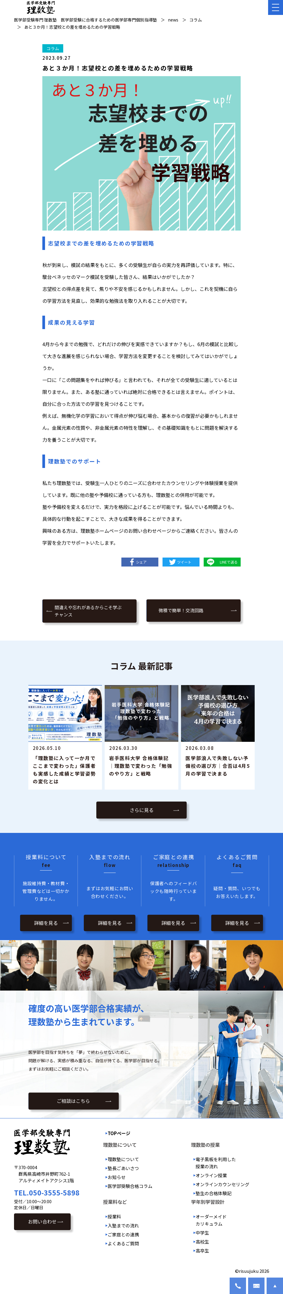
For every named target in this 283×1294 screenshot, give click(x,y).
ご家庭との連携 (123, 1234)
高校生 (202, 1241)
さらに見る (142, 809)
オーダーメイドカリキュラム (211, 1220)
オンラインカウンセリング (222, 1184)
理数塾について (123, 1159)
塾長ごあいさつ (123, 1168)
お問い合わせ (42, 1221)
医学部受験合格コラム (130, 1186)
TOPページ (119, 1133)
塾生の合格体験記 (213, 1193)
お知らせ (117, 1177)
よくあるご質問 (123, 1243)
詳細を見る (46, 922)
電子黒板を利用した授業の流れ (216, 1162)
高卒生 (202, 1250)
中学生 (202, 1232)
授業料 (114, 1216)
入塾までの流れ (123, 1225)
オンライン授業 (211, 1175)
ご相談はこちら (73, 1101)
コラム (53, 48)
